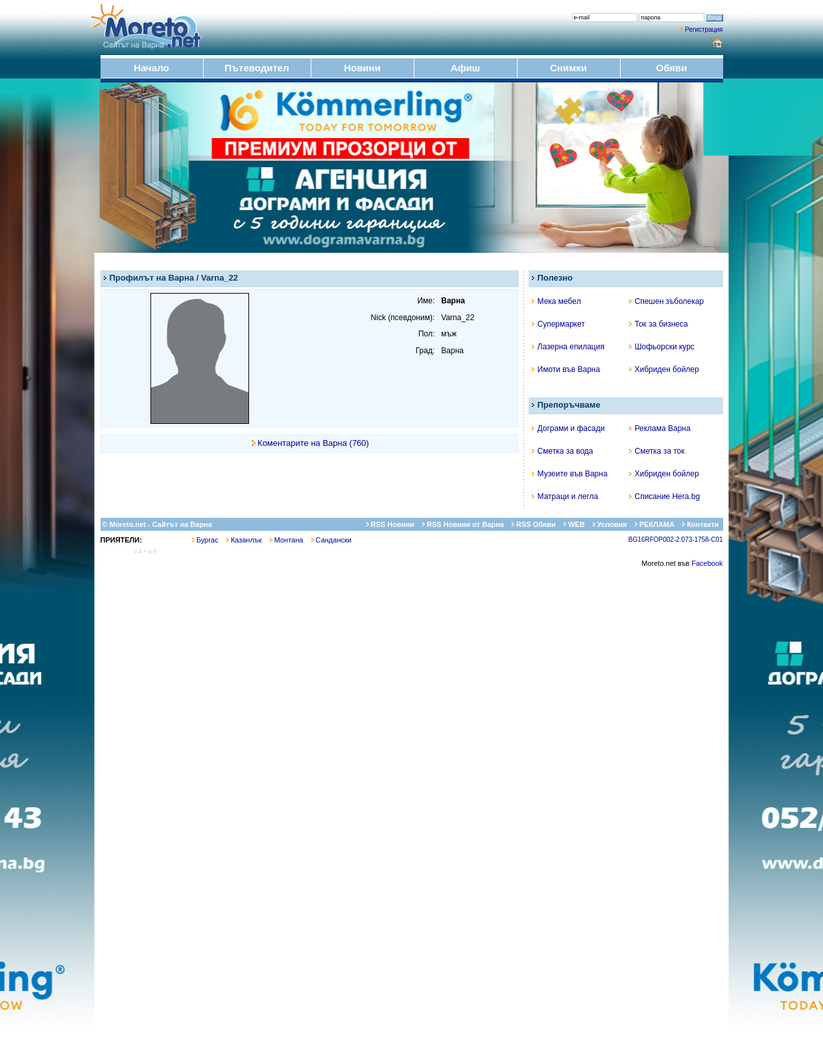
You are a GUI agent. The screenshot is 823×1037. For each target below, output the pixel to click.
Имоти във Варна (566, 369)
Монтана (287, 540)
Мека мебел (556, 301)
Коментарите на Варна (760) (313, 443)
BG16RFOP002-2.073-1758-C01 (675, 539)
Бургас (205, 540)
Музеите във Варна (570, 473)
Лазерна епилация (568, 346)
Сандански (331, 540)
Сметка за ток (657, 451)
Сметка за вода (562, 451)
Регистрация (703, 29)
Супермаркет (558, 324)
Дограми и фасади (568, 428)
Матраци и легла (565, 496)
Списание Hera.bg (664, 496)
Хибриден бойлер (664, 369)
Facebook (706, 563)
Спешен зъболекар (666, 301)
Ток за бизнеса (658, 324)
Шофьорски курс (662, 346)
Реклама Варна (660, 428)
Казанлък (244, 540)
